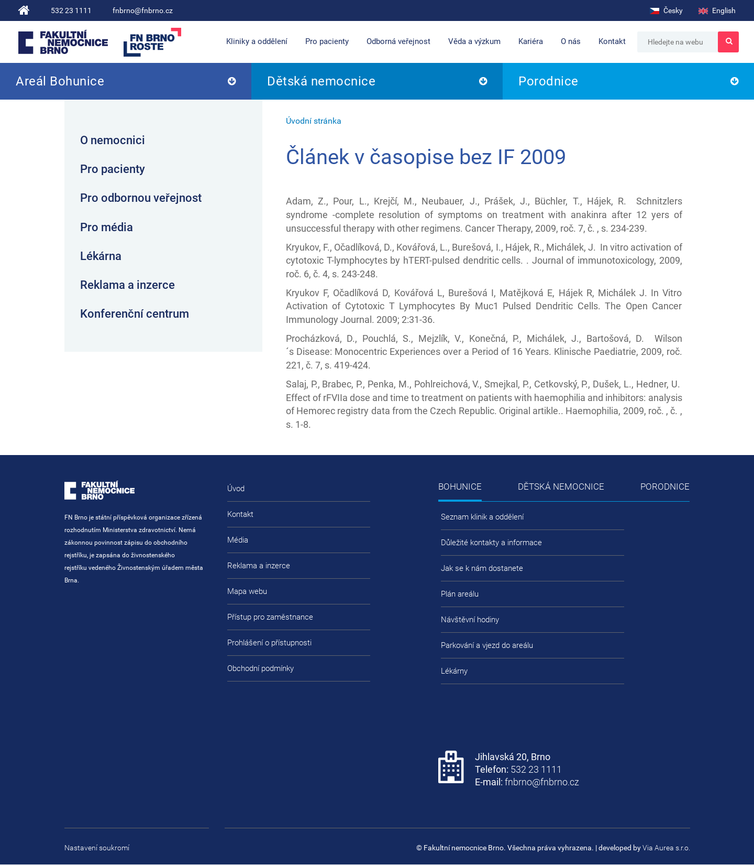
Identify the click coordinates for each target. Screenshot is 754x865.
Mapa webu (247, 591)
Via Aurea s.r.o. (666, 848)
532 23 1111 (71, 10)
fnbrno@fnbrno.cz (143, 10)
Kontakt (612, 41)
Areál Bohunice (60, 81)
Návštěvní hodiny (470, 619)
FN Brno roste (152, 42)
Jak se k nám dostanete (482, 568)
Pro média (106, 227)
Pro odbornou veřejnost (141, 197)
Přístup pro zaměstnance (270, 617)
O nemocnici (112, 140)
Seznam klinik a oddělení (482, 517)
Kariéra (530, 41)
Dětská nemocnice (321, 81)
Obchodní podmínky (260, 668)
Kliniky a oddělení (256, 41)
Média (237, 540)
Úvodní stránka (313, 121)
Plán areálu (460, 594)
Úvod (236, 488)
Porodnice (548, 81)
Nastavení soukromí (96, 848)
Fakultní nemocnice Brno (63, 42)
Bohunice (460, 486)
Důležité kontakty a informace (491, 542)
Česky (666, 10)
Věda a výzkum (474, 41)
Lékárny (454, 671)
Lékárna (100, 256)
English (717, 10)
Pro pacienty (327, 41)
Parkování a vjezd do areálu (487, 645)
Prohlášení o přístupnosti (269, 642)
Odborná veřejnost (398, 41)
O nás (571, 41)
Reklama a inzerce (127, 284)
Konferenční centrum (134, 313)
